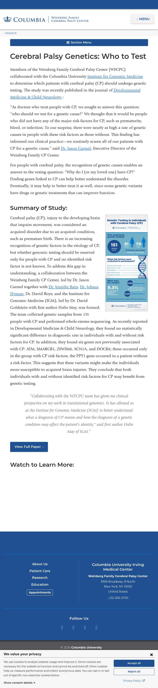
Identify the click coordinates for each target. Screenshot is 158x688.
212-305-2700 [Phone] (119, 597)
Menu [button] (145, 19)
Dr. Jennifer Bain (63, 287)
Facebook (62, 628)
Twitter (73, 628)
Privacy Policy (134, 680)
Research (10, 33)
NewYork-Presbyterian (79, 545)
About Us (40, 564)
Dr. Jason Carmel (76, 148)
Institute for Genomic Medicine (115, 76)
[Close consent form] (151, 654)
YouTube (85, 628)
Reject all (134, 671)
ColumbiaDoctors (128, 542)
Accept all (134, 663)
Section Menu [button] (79, 42)
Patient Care (39, 571)
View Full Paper (30, 448)
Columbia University (86, 647)
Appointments (40, 592)
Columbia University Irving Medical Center (79, 4)
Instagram (96, 628)
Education (40, 584)
